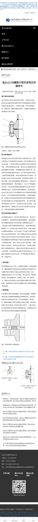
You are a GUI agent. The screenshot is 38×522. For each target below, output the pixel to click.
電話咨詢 (14, 519)
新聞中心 (24, 69)
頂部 (33, 519)
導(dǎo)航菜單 (7, 28)
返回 (24, 519)
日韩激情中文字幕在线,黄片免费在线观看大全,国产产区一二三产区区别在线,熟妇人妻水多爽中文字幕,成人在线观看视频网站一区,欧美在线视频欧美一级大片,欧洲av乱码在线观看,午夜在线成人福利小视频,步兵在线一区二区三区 (18, 6)
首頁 (18, 69)
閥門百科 (32, 69)
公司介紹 (6, 473)
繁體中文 (33, 13)
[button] (36, 51)
